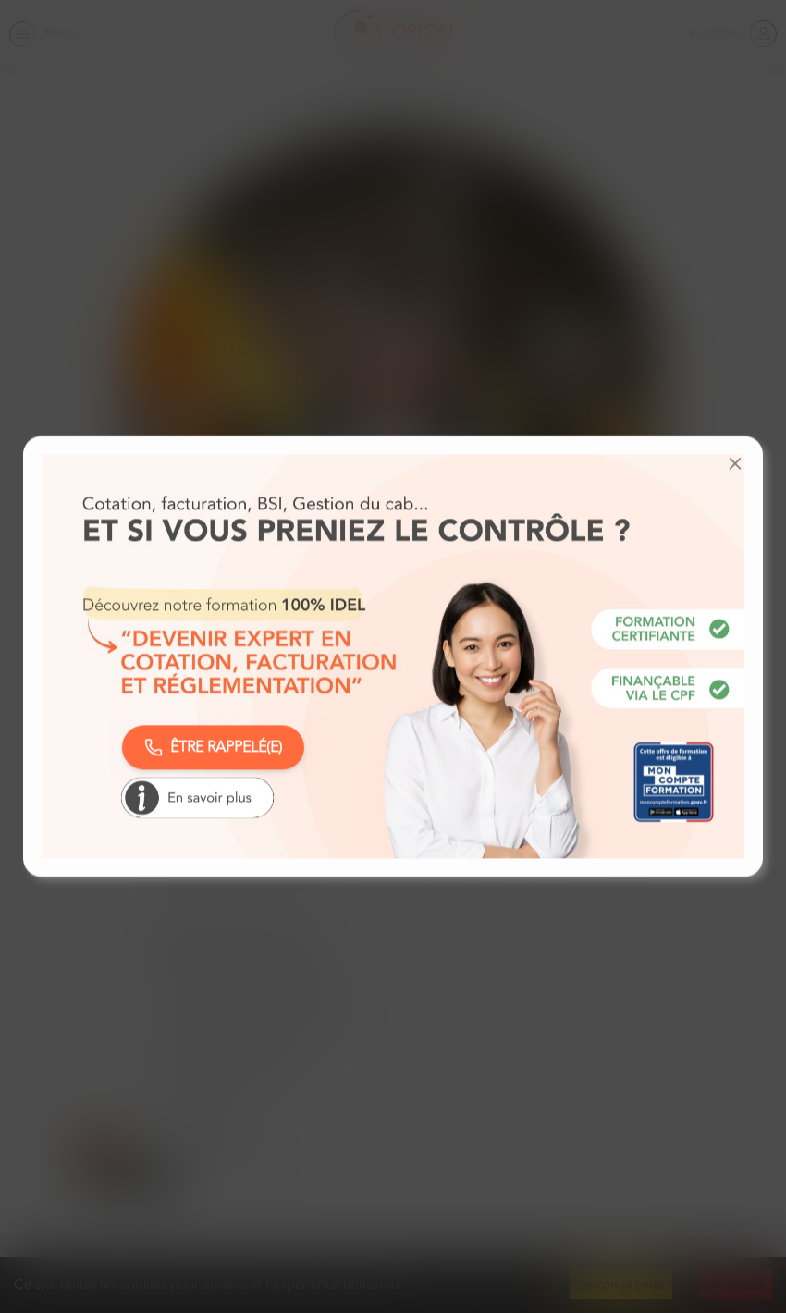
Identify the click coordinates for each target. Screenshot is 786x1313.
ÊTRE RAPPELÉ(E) (213, 747)
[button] (735, 463)
